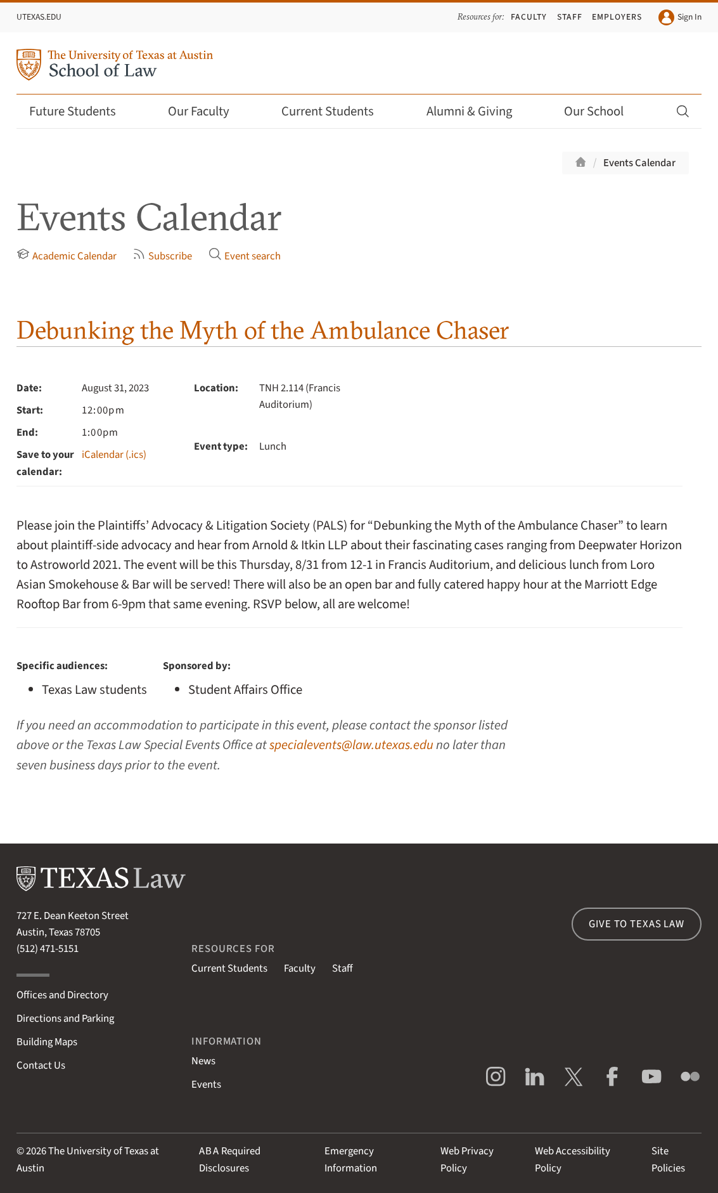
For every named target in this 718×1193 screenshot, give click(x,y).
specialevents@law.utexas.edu (351, 745)
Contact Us (40, 1065)
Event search (244, 255)
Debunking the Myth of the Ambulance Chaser (262, 330)
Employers (617, 17)
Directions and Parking (65, 1018)
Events (206, 1084)
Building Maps (46, 1042)
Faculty (529, 17)
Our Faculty (207, 111)
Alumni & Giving (477, 111)
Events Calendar (639, 163)
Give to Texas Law (636, 924)
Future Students (80, 111)
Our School (602, 111)
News (203, 1061)
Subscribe (162, 255)
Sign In (680, 18)
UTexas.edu (38, 17)
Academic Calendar (66, 255)
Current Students (335, 111)
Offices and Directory (62, 995)
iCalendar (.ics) (114, 454)
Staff (569, 17)
